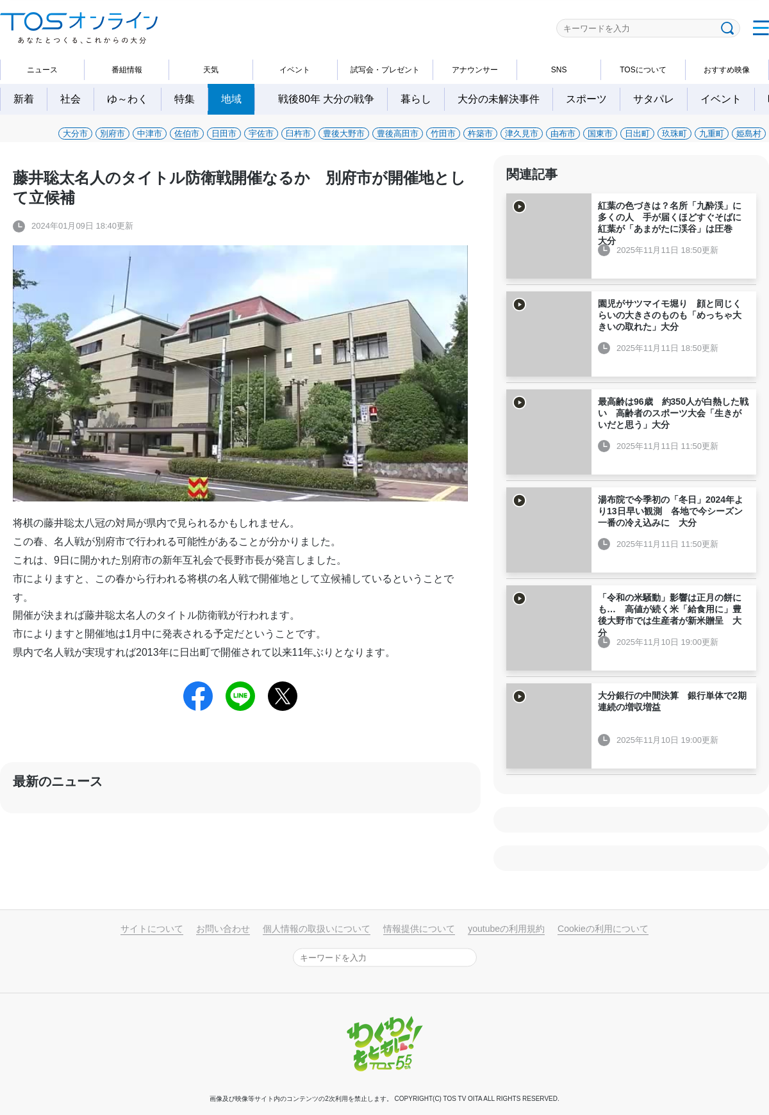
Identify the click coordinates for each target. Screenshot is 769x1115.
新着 (23, 99)
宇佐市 (261, 133)
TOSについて (643, 69)
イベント (294, 69)
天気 (211, 69)
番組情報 (127, 69)
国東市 (600, 133)
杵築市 (480, 133)
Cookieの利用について (603, 929)
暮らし (416, 99)
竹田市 (443, 133)
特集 (184, 99)
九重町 (711, 133)
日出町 (637, 133)
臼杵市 (298, 133)
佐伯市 (186, 133)
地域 (231, 99)
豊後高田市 (397, 133)
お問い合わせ (223, 929)
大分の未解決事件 (499, 99)
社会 (70, 99)
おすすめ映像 (727, 69)
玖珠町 (674, 133)
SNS (559, 69)
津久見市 (521, 133)
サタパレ (653, 99)
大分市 (75, 133)
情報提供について (419, 929)
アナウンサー (475, 69)
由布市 (562, 133)
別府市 (112, 133)
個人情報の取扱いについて (316, 929)
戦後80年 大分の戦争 (331, 99)
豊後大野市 (344, 133)
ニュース (42, 69)
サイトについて (151, 929)
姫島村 (748, 133)
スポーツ (586, 99)
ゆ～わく (127, 99)
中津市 (149, 133)
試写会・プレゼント (385, 69)
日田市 (223, 133)
